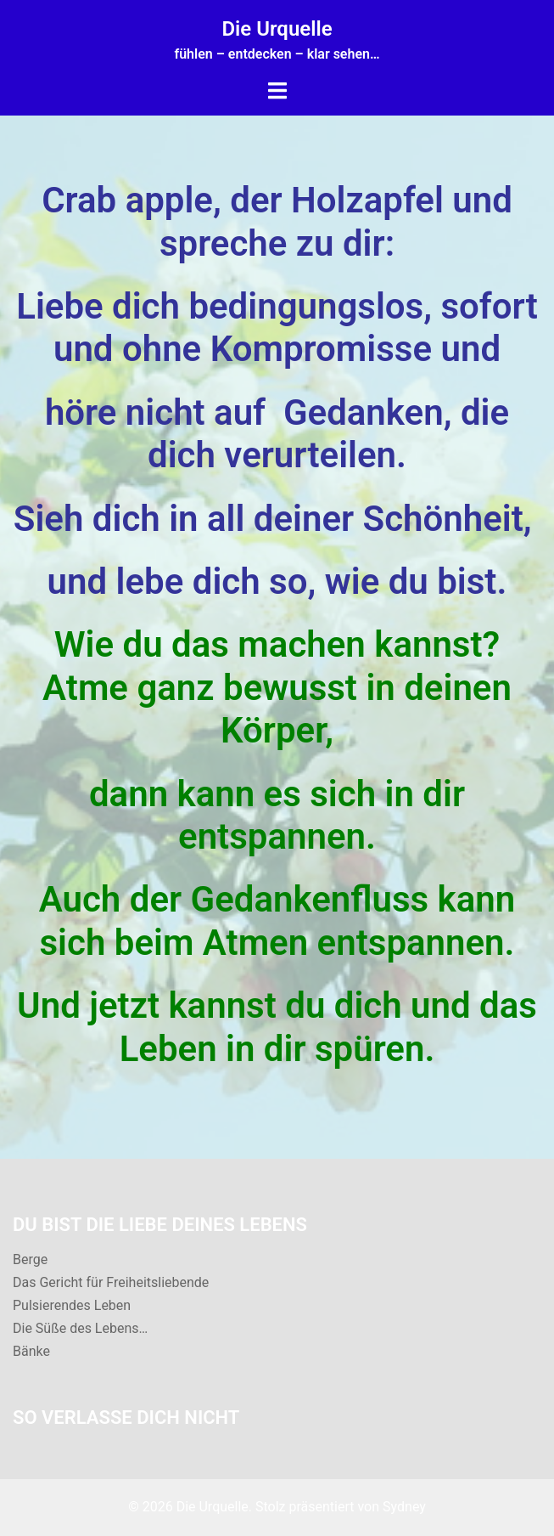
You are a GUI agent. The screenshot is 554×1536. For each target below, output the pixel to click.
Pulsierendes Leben (72, 1305)
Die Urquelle (276, 29)
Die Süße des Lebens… (80, 1328)
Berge (30, 1259)
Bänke (31, 1351)
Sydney (404, 1507)
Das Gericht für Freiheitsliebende (111, 1282)
